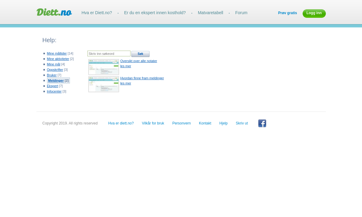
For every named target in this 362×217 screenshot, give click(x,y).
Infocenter (54, 91)
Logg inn (314, 13)
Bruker (52, 75)
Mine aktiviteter (58, 59)
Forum (241, 12)
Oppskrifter (55, 69)
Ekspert (52, 86)
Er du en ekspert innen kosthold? (155, 12)
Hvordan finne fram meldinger (142, 78)
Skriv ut (242, 123)
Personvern (181, 123)
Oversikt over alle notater (138, 61)
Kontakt (205, 123)
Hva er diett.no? (121, 123)
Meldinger (56, 80)
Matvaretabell (210, 12)
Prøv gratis (287, 13)
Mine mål (54, 64)
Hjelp (223, 123)
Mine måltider (57, 53)
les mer (125, 66)
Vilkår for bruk (153, 123)
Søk (140, 53)
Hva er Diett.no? (97, 12)
